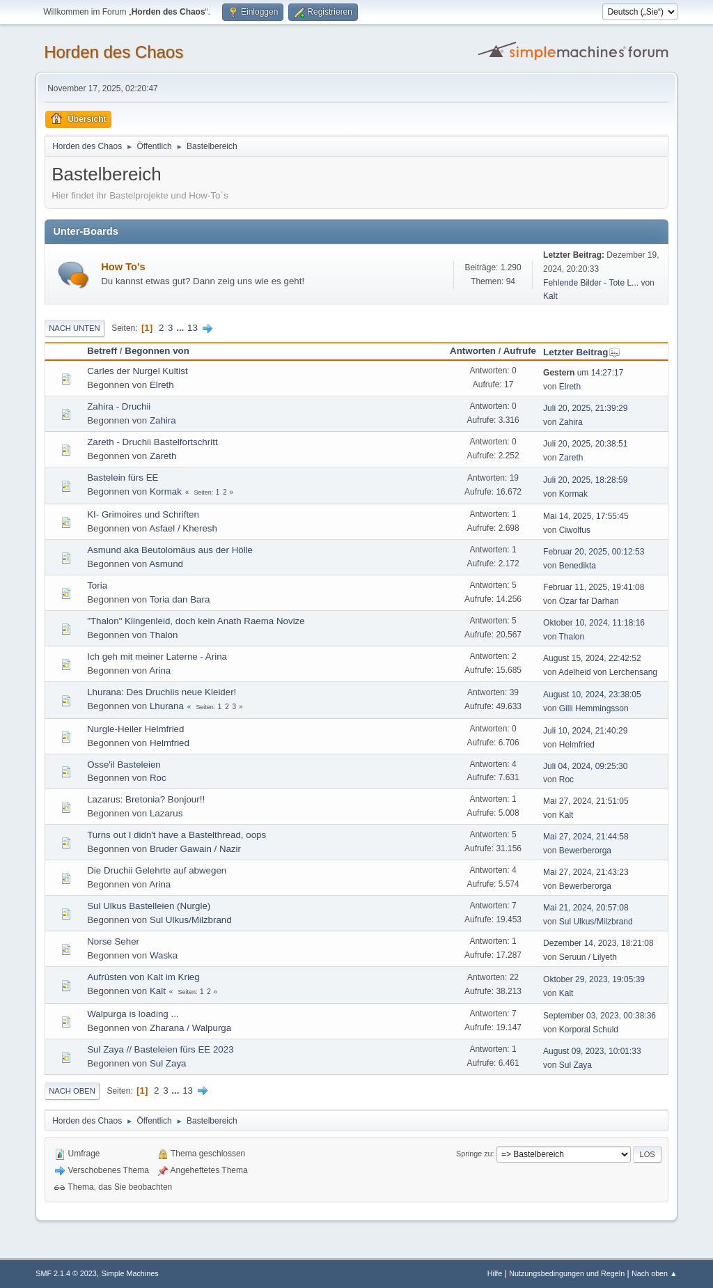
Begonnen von (157, 351)
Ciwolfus (574, 530)
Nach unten (74, 328)
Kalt (550, 296)
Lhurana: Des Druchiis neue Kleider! (161, 692)
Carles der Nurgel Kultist (137, 371)
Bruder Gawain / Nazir (195, 849)
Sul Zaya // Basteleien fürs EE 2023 (160, 1049)
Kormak (166, 491)
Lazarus (166, 813)
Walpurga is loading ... (132, 1014)
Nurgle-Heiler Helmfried (135, 729)
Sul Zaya (168, 1063)
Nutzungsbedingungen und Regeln (567, 1273)
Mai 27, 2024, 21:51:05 (586, 801)
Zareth (163, 456)
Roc (158, 778)
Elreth (162, 385)
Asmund (166, 564)
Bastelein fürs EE (122, 477)
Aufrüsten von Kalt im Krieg (143, 977)
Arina (160, 670)
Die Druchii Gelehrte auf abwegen (156, 870)
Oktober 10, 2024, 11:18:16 (594, 623)
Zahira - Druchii (118, 406)
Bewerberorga (585, 850)
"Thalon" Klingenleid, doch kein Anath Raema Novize (196, 621)
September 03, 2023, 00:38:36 (599, 1016)
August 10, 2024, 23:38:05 (592, 694)
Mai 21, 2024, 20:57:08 (586, 908)
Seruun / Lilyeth (588, 957)
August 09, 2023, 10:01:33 (592, 1051)
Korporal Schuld (588, 1029)
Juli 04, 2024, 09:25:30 (585, 766)
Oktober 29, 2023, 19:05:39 (594, 979)
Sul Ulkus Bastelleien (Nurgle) (148, 906)
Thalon (164, 635)
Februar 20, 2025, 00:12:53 (593, 552)
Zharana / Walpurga (190, 1028)
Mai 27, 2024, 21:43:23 (586, 872)
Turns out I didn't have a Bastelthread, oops (176, 835)
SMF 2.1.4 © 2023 (66, 1273)
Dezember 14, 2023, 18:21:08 (598, 943)
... (181, 328)
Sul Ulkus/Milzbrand (191, 920)
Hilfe (495, 1273)
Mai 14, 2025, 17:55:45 (586, 516)
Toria (97, 585)
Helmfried (169, 743)
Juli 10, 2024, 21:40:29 (585, 731)
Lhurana (167, 706)
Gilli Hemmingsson (594, 708)
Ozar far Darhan (589, 601)
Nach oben (72, 1091)
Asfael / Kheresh (183, 528)
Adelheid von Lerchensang (607, 672)
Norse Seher (113, 941)
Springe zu (474, 1153)
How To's (123, 266)
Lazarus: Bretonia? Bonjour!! (146, 799)
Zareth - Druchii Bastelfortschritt (152, 442)
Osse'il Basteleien (124, 764)
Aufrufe (519, 351)
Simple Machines (130, 1273)
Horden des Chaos (113, 51)
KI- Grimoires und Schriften (143, 514)
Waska (164, 955)
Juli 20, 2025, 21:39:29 (585, 408)
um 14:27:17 (583, 373)
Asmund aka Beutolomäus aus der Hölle (170, 550)
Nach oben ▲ (654, 1273)
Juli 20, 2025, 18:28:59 (585, 480)
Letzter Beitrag (581, 352)
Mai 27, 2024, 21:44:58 (586, 836)
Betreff (102, 351)
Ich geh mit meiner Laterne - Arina (157, 656)
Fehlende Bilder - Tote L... (590, 283)
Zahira (163, 420)
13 (192, 328)
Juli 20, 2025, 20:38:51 (585, 444)
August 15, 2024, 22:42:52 (592, 658)
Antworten (473, 351)
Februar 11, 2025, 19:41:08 (593, 587)
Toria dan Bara (180, 599)
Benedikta (577, 566)
